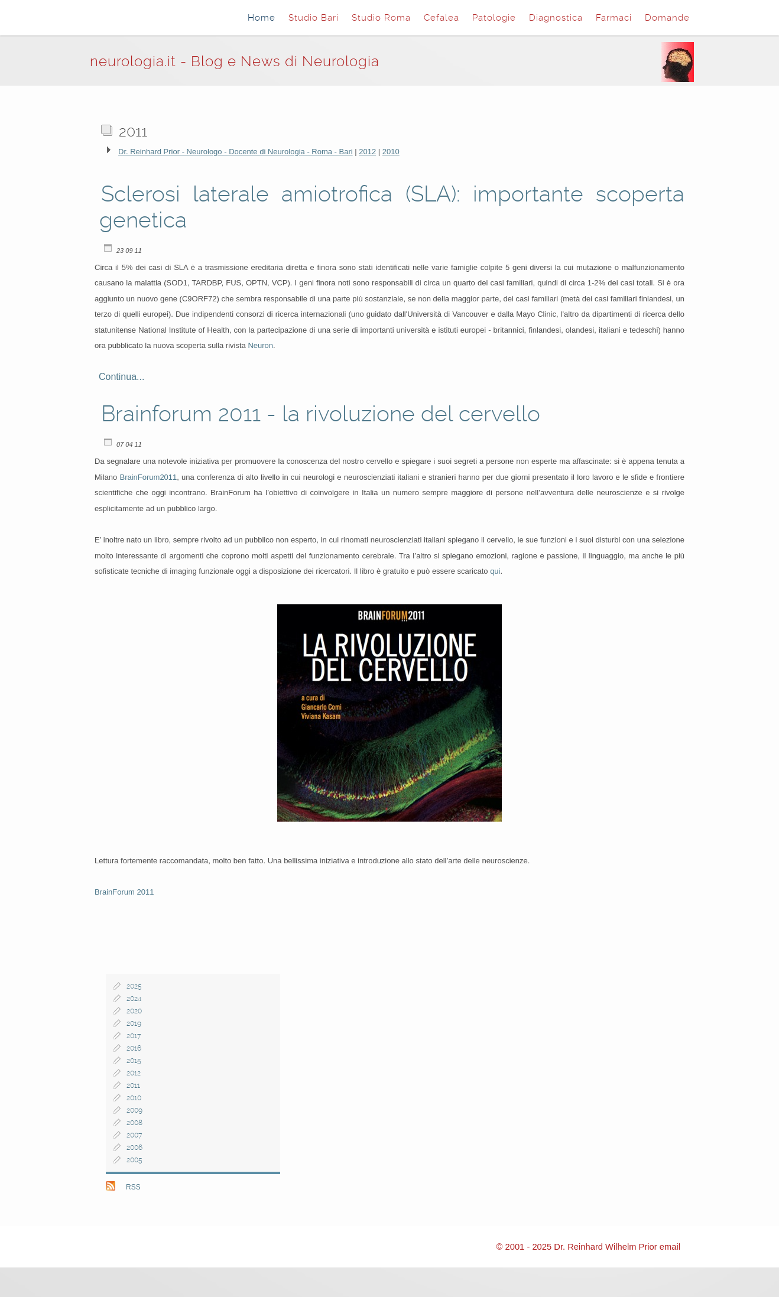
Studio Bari (313, 17)
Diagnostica (556, 17)
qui (495, 571)
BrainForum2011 (148, 477)
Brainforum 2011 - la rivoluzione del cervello (320, 414)
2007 (134, 1135)
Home (261, 17)
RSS (133, 1187)
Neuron (260, 345)
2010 (391, 151)
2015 (133, 1061)
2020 (134, 1011)
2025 (134, 986)
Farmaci (614, 17)
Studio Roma (381, 17)
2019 (133, 1023)
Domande (667, 17)
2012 (367, 151)
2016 (133, 1048)
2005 (134, 1160)
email (670, 1247)
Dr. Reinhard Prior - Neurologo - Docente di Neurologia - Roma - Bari (235, 151)
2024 (133, 998)
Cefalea (441, 17)
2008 (134, 1123)
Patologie (494, 17)
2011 (133, 1085)
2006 (134, 1147)
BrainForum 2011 (124, 892)
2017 (133, 1036)
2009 (134, 1110)
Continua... (121, 377)
